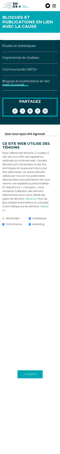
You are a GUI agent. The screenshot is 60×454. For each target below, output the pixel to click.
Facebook (15, 111)
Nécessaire (12, 218)
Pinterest (37, 111)
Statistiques (39, 218)
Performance (14, 224)
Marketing (38, 224)
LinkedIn (30, 111)
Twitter (22, 111)
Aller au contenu (2, 2)
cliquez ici (31, 199)
